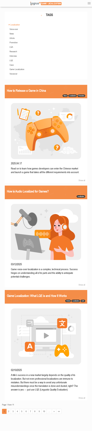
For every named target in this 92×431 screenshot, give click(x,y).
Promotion (14, 42)
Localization (15, 24)
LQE (11, 60)
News (12, 33)
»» (59, 411)
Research (13, 51)
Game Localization (17, 69)
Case (12, 65)
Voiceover (13, 73)
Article (12, 38)
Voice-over (14, 29)
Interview (13, 56)
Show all (82, 180)
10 (44, 411)
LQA (11, 47)
